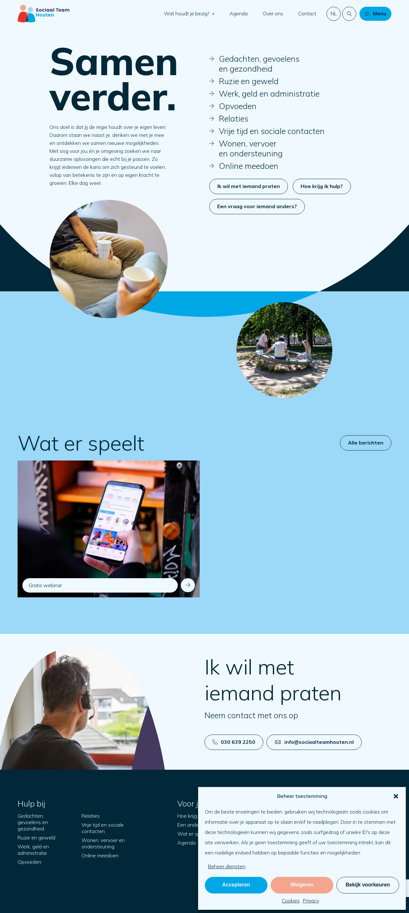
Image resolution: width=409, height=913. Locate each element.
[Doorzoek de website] (349, 14)
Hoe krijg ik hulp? (322, 186)
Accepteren (236, 884)
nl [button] (334, 13)
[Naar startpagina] (43, 13)
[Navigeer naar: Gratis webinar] (109, 528)
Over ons (273, 13)
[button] (396, 796)
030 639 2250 (233, 742)
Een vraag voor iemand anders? (257, 206)
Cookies (291, 900)
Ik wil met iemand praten (248, 186)
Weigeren (301, 884)
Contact (307, 13)
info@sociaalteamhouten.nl (314, 742)
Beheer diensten (226, 866)
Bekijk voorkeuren (368, 884)
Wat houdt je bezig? (187, 13)
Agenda (238, 13)
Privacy (311, 900)
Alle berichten (365, 442)
